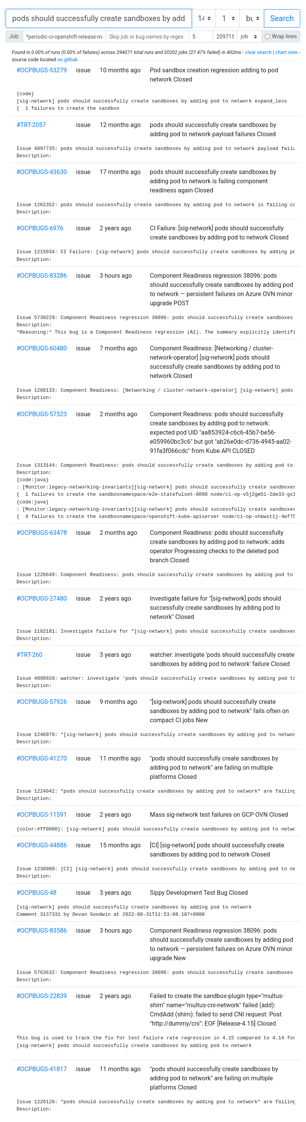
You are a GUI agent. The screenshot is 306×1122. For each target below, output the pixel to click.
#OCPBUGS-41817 (41, 1069)
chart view (286, 52)
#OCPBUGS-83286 (41, 275)
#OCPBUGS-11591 (41, 814)
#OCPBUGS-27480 (41, 598)
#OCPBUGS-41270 (41, 758)
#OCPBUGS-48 (36, 892)
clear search (258, 52)
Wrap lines (284, 36)
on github (67, 59)
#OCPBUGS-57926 (41, 701)
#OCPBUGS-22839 (41, 996)
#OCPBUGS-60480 (41, 348)
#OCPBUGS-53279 (41, 70)
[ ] (249, 36)
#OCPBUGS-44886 (41, 845)
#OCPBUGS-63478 (41, 532)
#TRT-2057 (31, 125)
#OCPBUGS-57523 (41, 414)
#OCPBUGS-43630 (41, 172)
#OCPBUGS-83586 (41, 930)
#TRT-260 (29, 654)
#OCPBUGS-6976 (40, 228)
